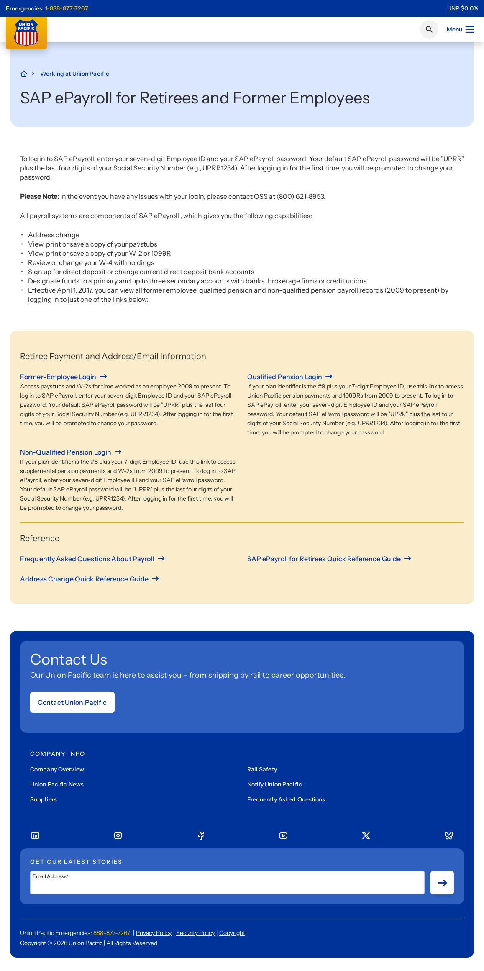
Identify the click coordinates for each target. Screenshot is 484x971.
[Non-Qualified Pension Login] (71, 452)
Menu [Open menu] (461, 29)
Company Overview (57, 769)
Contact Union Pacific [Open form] (72, 702)
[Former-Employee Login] (64, 377)
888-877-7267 (111, 933)
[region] (462, 8)
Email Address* (50, 876)
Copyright (232, 933)
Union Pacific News (57, 784)
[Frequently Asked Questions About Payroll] (93, 559)
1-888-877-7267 (66, 8)
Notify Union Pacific (274, 784)
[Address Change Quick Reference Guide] (90, 579)
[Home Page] (28, 74)
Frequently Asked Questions (286, 799)
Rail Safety (262, 769)
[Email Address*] (227, 882)
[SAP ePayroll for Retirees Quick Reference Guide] (330, 559)
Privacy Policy (154, 933)
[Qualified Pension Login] (290, 377)
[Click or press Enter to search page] (429, 29)
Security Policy (195, 933)
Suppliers (43, 799)
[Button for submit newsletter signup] (442, 882)
